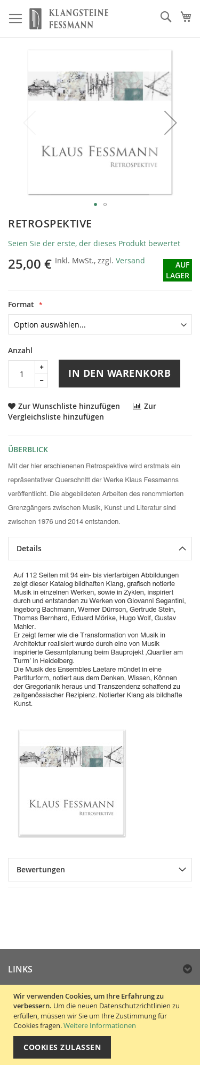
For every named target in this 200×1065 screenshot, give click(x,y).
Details (29, 548)
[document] (101, 1025)
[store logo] (68, 19)
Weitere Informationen (99, 1025)
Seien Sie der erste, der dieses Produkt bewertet (94, 243)
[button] (170, 122)
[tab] (100, 548)
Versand (130, 260)
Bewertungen (41, 869)
